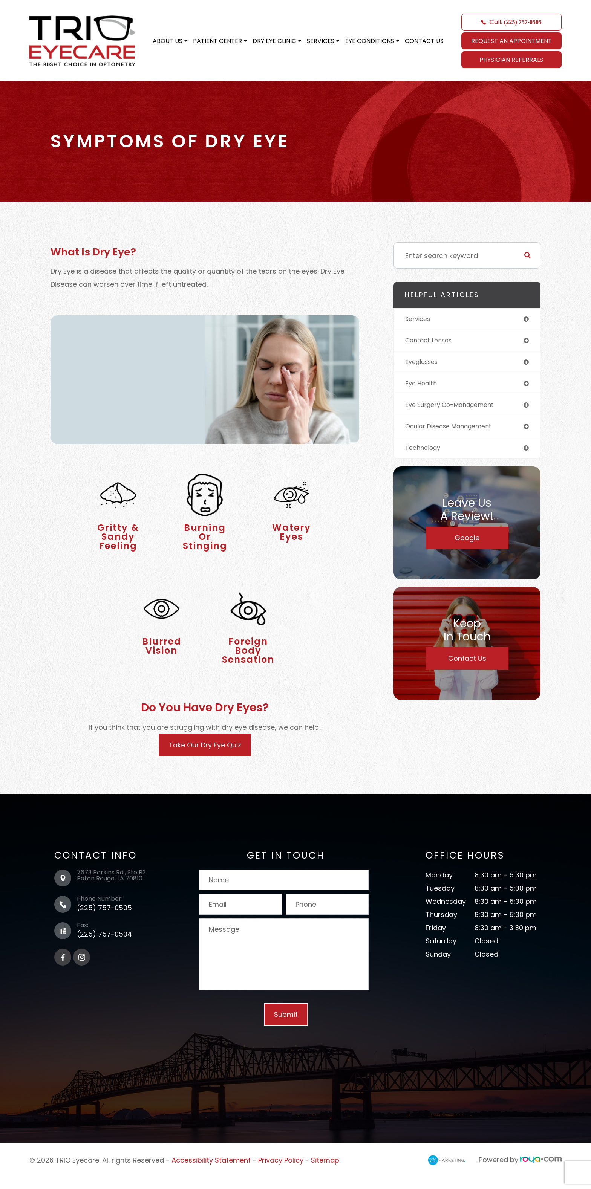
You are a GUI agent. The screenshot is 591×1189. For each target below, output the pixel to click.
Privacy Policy (280, 1171)
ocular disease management (454, 430)
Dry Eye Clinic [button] (277, 41)
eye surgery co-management (455, 408)
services (419, 319)
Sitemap (325, 1171)
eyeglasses (423, 363)
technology (425, 452)
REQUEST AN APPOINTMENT (511, 41)
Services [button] (323, 41)
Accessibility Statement (211, 1171)
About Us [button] (170, 41)
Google (467, 543)
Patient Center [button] (220, 41)
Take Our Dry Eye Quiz (205, 756)
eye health (422, 386)
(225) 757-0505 (104, 919)
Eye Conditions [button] (372, 41)
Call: (511, 22)
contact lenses (431, 341)
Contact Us (424, 41)
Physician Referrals (511, 59)
